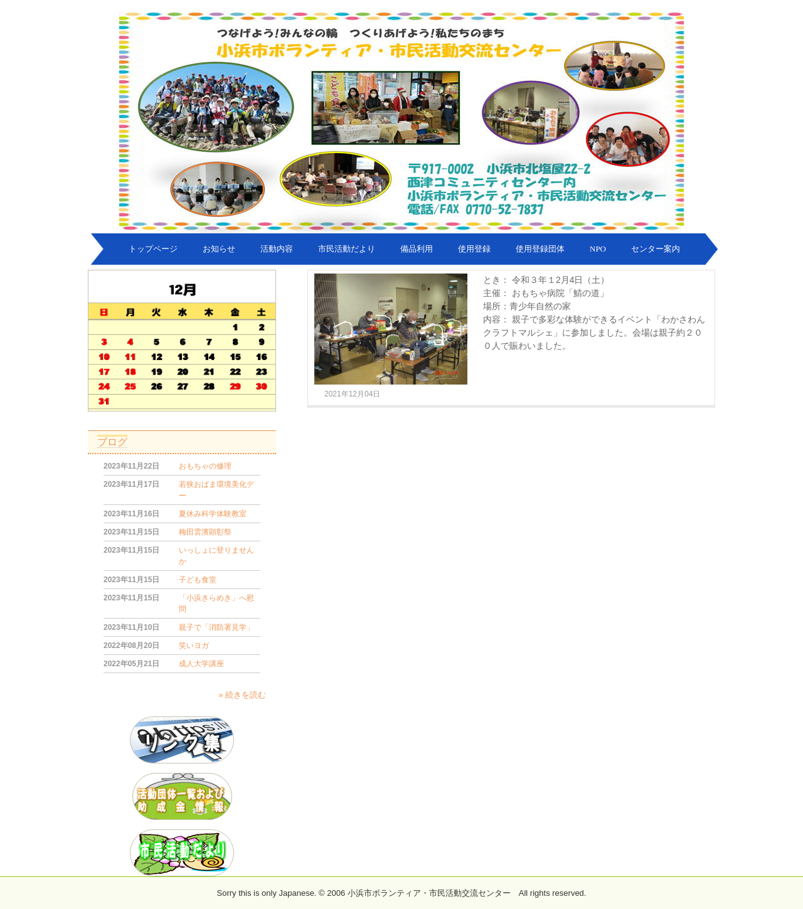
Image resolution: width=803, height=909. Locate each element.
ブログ (112, 442)
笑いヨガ (194, 645)
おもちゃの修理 (205, 466)
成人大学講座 (201, 663)
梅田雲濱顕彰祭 (205, 532)
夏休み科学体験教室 (213, 513)
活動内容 (276, 248)
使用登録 (474, 248)
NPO (598, 248)
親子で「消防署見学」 (216, 627)
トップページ (153, 248)
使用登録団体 (540, 248)
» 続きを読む (242, 694)
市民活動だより (346, 248)
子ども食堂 (197, 579)
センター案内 (655, 248)
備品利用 (416, 248)
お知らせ (219, 248)
